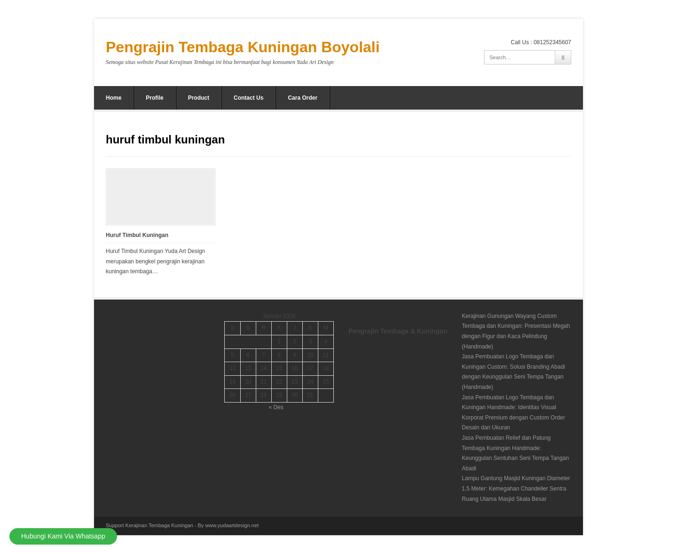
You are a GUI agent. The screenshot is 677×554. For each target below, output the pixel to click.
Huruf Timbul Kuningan (137, 235)
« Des (275, 407)
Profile (154, 98)
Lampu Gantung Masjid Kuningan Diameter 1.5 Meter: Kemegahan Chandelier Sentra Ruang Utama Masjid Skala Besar (516, 488)
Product (198, 98)
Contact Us (248, 98)
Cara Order (302, 98)
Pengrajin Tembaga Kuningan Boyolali (243, 47)
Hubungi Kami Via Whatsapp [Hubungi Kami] (63, 536)
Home (113, 98)
